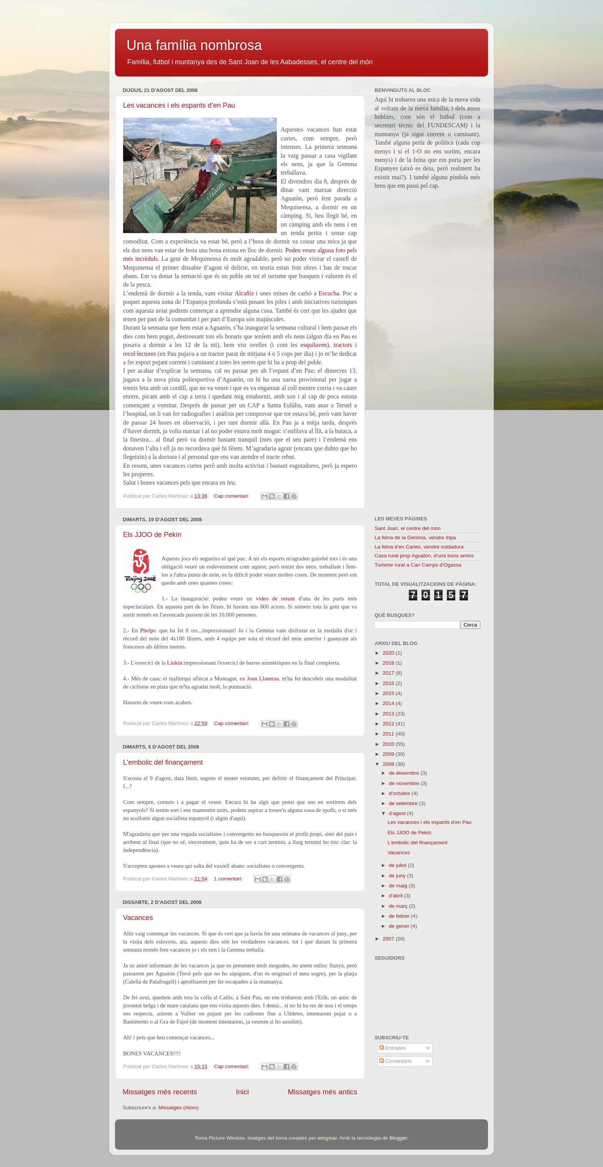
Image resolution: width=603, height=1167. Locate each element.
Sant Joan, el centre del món (408, 528)
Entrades (392, 1048)
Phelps (147, 630)
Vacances (138, 918)
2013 (389, 714)
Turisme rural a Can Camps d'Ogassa (418, 565)
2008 (389, 764)
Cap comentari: (232, 496)
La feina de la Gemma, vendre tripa (415, 537)
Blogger (398, 1138)
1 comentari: (229, 879)
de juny (398, 876)
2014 (389, 703)
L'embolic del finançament (163, 762)
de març (399, 906)
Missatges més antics (322, 1092)
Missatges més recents (160, 1092)
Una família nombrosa (194, 45)
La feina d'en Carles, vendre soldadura (419, 547)
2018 (389, 663)
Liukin (174, 663)
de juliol (398, 865)
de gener (400, 926)
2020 (389, 653)
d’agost (398, 813)
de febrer (400, 916)
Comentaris (395, 1061)
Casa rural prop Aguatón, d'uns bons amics (424, 555)
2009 (389, 754)
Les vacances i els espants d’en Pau (179, 105)
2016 (389, 683)
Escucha (329, 293)
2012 (389, 724)
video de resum (275, 598)
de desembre (405, 773)
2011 (389, 734)
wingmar (327, 1138)
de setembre (404, 803)
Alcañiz (244, 293)
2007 (389, 939)
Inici (242, 1092)
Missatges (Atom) (178, 1107)
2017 (389, 673)
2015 (389, 693)
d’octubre (400, 793)
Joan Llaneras (263, 678)
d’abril (396, 896)
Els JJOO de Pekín (152, 534)
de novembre (405, 783)
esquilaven (314, 345)
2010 (389, 744)
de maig (399, 886)
